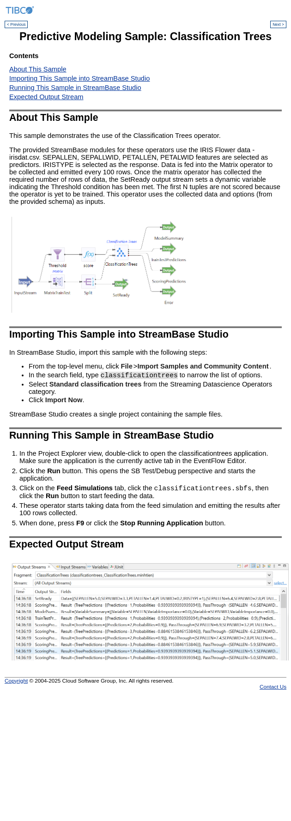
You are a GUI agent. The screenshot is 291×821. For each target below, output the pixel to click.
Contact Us (273, 688)
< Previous (16, 24)
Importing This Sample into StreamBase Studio (79, 78)
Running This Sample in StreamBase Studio (75, 87)
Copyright (16, 682)
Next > (278, 24)
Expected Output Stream (46, 97)
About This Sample (38, 69)
